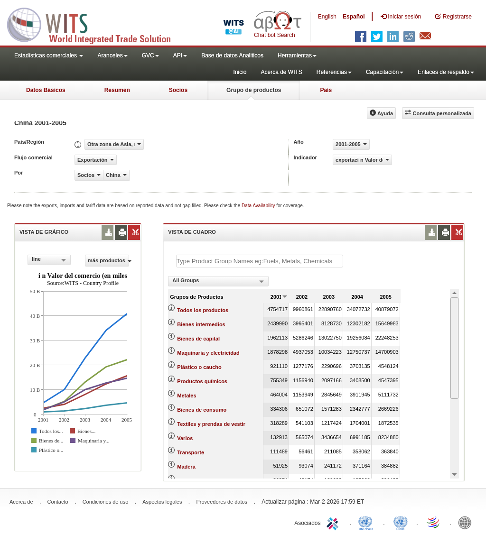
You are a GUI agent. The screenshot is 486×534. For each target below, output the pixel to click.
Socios (178, 90)
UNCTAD (367, 522)
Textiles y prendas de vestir (211, 424)
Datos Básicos (45, 90)
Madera (186, 467)
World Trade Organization (433, 522)
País (326, 90)
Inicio (239, 72)
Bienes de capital (198, 338)
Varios (185, 438)
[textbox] (259, 261)
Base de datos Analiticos (232, 55)
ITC (334, 522)
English (327, 16)
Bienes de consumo (201, 410)
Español (354, 16)
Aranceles (112, 55)
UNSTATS (400, 522)
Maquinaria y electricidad (208, 353)
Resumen (117, 90)
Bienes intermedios (201, 324)
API (180, 55)
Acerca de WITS (281, 72)
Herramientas (297, 55)
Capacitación (384, 72)
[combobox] (49, 260)
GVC (150, 55)
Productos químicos (202, 381)
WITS (95, 23)
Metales (186, 395)
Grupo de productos (253, 90)
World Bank (467, 522)
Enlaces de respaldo (446, 72)
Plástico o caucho (199, 367)
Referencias (334, 72)
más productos (108, 260)
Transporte (190, 452)
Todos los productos (202, 310)
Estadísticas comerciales (48, 55)
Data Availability (259, 205)
